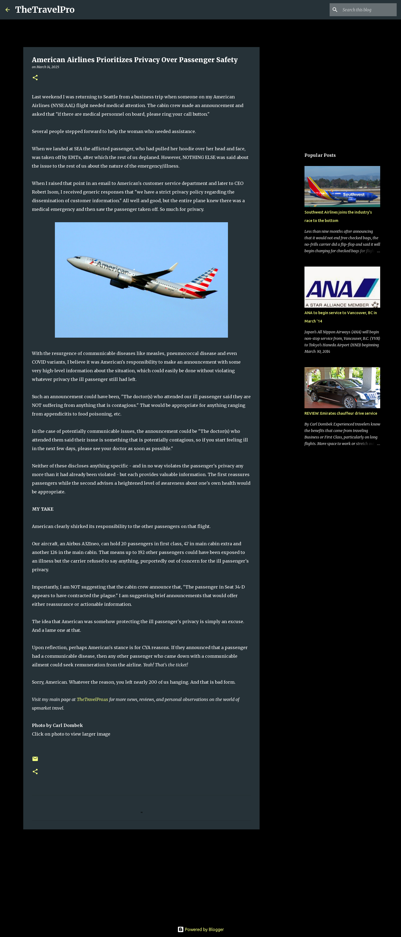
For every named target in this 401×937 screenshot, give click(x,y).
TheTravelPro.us (92, 699)
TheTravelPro (45, 9)
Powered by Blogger (200, 929)
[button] (35, 78)
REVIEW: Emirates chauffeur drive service (340, 413)
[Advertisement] (141, 875)
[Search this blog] (368, 9)
